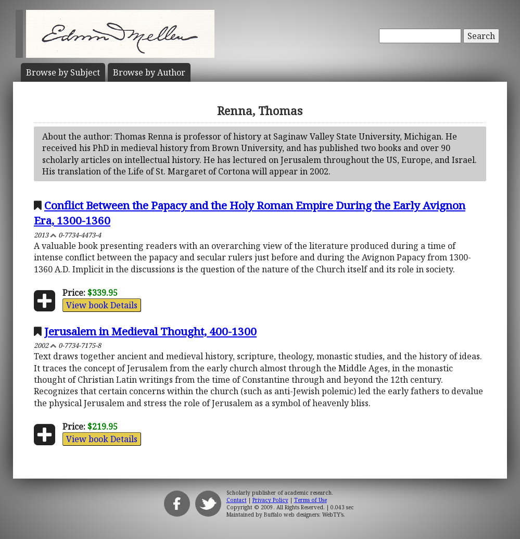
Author (149, 72)
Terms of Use (310, 500)
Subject (63, 72)
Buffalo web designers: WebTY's (304, 514)
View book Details (101, 305)
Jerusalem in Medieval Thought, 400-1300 (150, 331)
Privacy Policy (270, 500)
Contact (236, 500)
